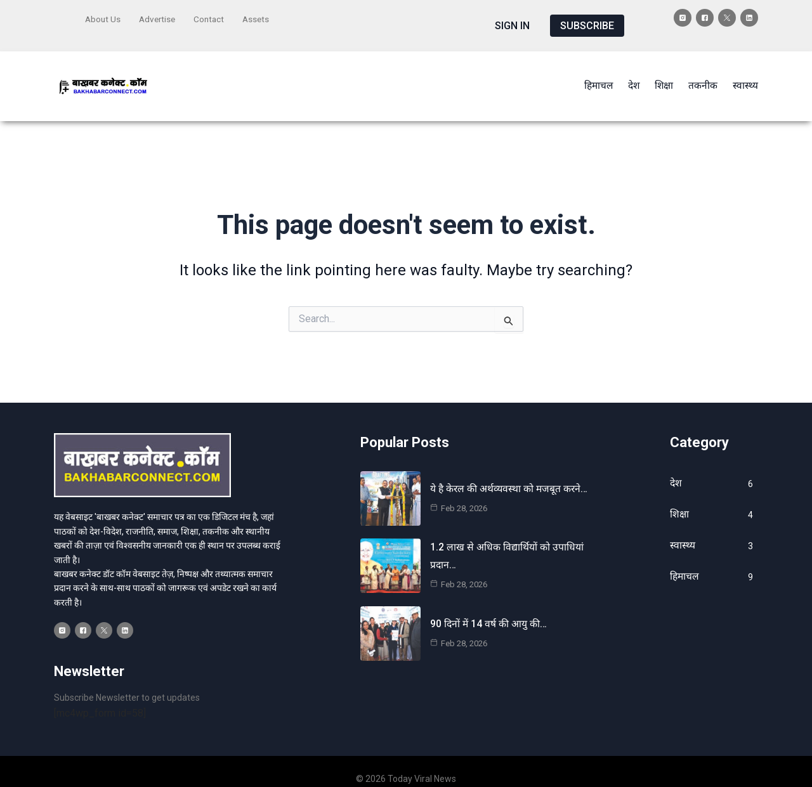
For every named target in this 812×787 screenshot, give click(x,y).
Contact (213, 17)
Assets (261, 17)
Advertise (159, 17)
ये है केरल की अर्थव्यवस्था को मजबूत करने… (510, 474)
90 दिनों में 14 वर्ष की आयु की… (489, 608)
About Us (103, 17)
